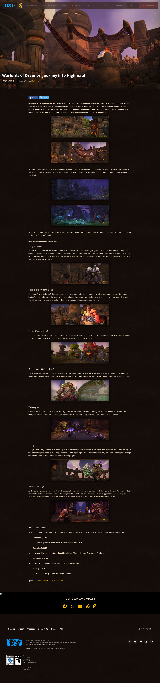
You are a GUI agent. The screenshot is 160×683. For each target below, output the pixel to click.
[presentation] (9, 5)
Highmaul (46, 581)
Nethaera (35, 81)
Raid (53, 581)
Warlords (38, 581)
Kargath (60, 581)
